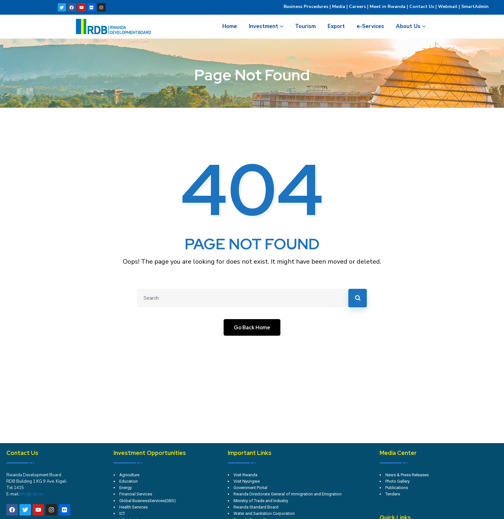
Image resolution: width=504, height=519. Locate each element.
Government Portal (250, 487)
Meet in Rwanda (387, 7)
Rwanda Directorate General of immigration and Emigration (287, 494)
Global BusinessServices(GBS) (147, 500)
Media (338, 7)
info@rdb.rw (31, 494)
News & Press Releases (407, 474)
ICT (122, 513)
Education (128, 481)
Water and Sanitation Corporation (264, 513)
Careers (357, 7)
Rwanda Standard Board (255, 507)
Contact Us (421, 7)
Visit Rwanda (245, 474)
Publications (396, 487)
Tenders (392, 494)
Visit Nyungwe (246, 481)
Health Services (133, 507)
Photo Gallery (397, 481)
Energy (125, 487)
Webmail (447, 7)
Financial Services (135, 494)
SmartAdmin (475, 7)
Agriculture (129, 474)
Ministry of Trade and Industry (260, 500)
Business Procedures (306, 7)
